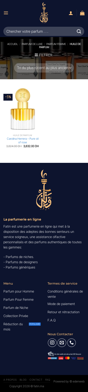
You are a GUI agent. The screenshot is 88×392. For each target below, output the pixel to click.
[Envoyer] (79, 31)
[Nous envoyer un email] (61, 342)
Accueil (12, 44)
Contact (35, 379)
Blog (23, 379)
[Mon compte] (71, 13)
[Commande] (44, 67)
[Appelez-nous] (71, 342)
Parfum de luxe (32, 44)
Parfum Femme (56, 44)
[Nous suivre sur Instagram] (52, 342)
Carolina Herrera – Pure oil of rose (22, 140)
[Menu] (5, 12)
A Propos (10, 379)
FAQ (47, 379)
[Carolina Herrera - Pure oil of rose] (22, 109)
